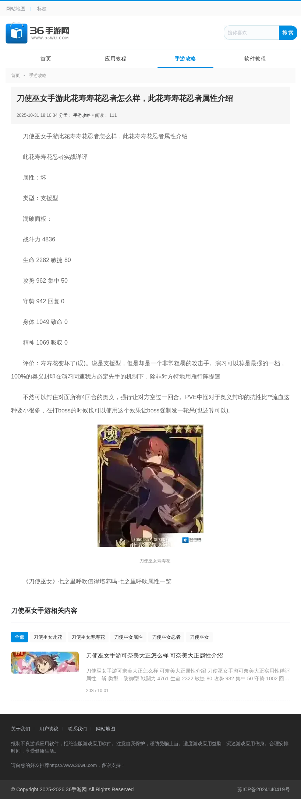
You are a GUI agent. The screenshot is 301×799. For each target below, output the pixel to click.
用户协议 (49, 729)
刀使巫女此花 (47, 637)
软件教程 (255, 59)
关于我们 (20, 729)
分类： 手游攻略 (75, 115)
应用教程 (115, 59)
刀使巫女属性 (128, 637)
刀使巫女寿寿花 (88, 637)
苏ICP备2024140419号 (263, 789)
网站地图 (15, 8)
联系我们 (77, 729)
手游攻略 (185, 59)
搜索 (288, 32)
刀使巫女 (199, 637)
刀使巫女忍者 (166, 637)
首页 (45, 59)
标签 (42, 8)
